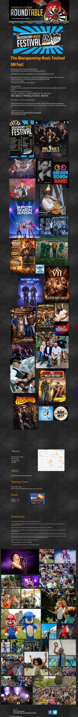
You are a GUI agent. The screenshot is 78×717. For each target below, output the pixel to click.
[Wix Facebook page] (50, 712)
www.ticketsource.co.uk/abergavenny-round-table (26, 112)
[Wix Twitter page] (55, 712)
